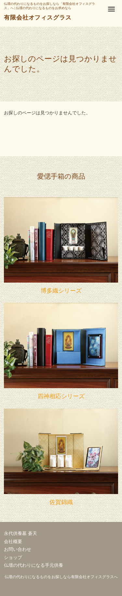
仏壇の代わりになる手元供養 (33, 565)
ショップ (13, 557)
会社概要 (13, 541)
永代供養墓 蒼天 (20, 533)
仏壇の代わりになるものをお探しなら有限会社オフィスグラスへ (61, 577)
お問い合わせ (17, 549)
